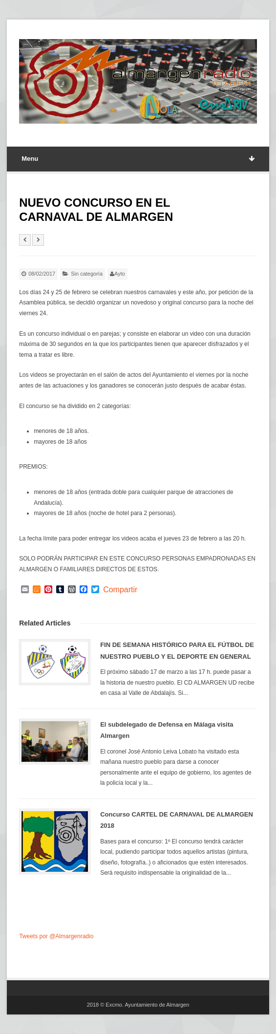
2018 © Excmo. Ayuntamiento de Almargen (138, 1005)
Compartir (120, 590)
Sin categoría (87, 274)
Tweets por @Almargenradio (56, 936)
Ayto (119, 274)
